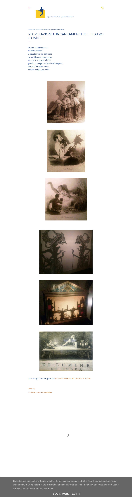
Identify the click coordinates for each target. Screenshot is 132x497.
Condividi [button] (31, 389)
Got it (76, 493)
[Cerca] (102, 7)
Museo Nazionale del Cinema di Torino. (73, 378)
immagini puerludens (43, 392)
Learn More (61, 493)
